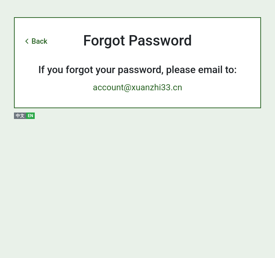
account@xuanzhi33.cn (137, 87)
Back (39, 41)
